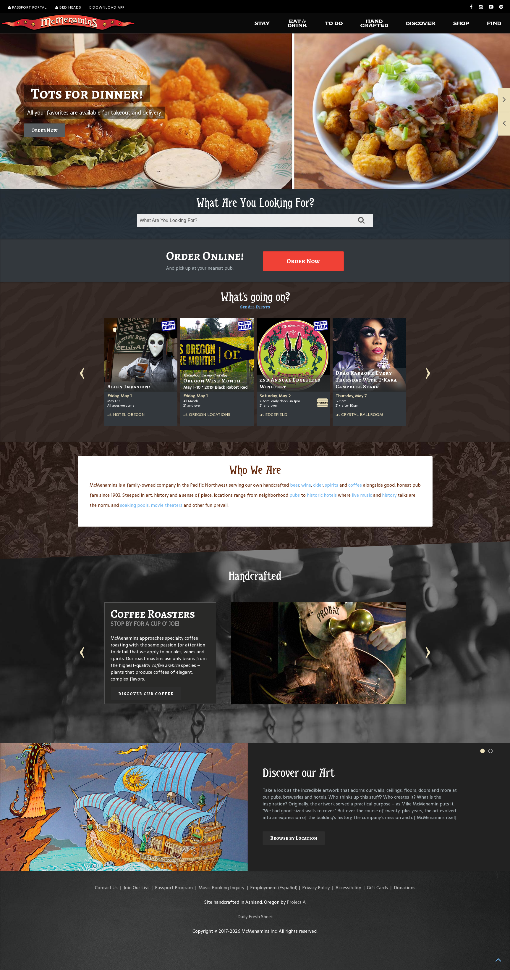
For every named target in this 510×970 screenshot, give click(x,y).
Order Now (44, 130)
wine (306, 485)
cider (318, 485)
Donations (404, 887)
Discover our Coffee (146, 693)
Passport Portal (27, 7)
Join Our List (136, 887)
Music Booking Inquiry (221, 887)
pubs (294, 495)
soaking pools (134, 505)
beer (294, 485)
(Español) (287, 887)
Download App (107, 7)
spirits (331, 485)
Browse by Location (293, 838)
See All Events (255, 307)
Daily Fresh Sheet (255, 916)
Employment (263, 887)
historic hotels (322, 495)
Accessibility (348, 887)
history (389, 495)
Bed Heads (68, 7)
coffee (355, 485)
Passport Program (174, 887)
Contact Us (106, 887)
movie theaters (166, 505)
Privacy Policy (316, 887)
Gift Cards (377, 887)
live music (362, 495)
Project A (296, 902)
